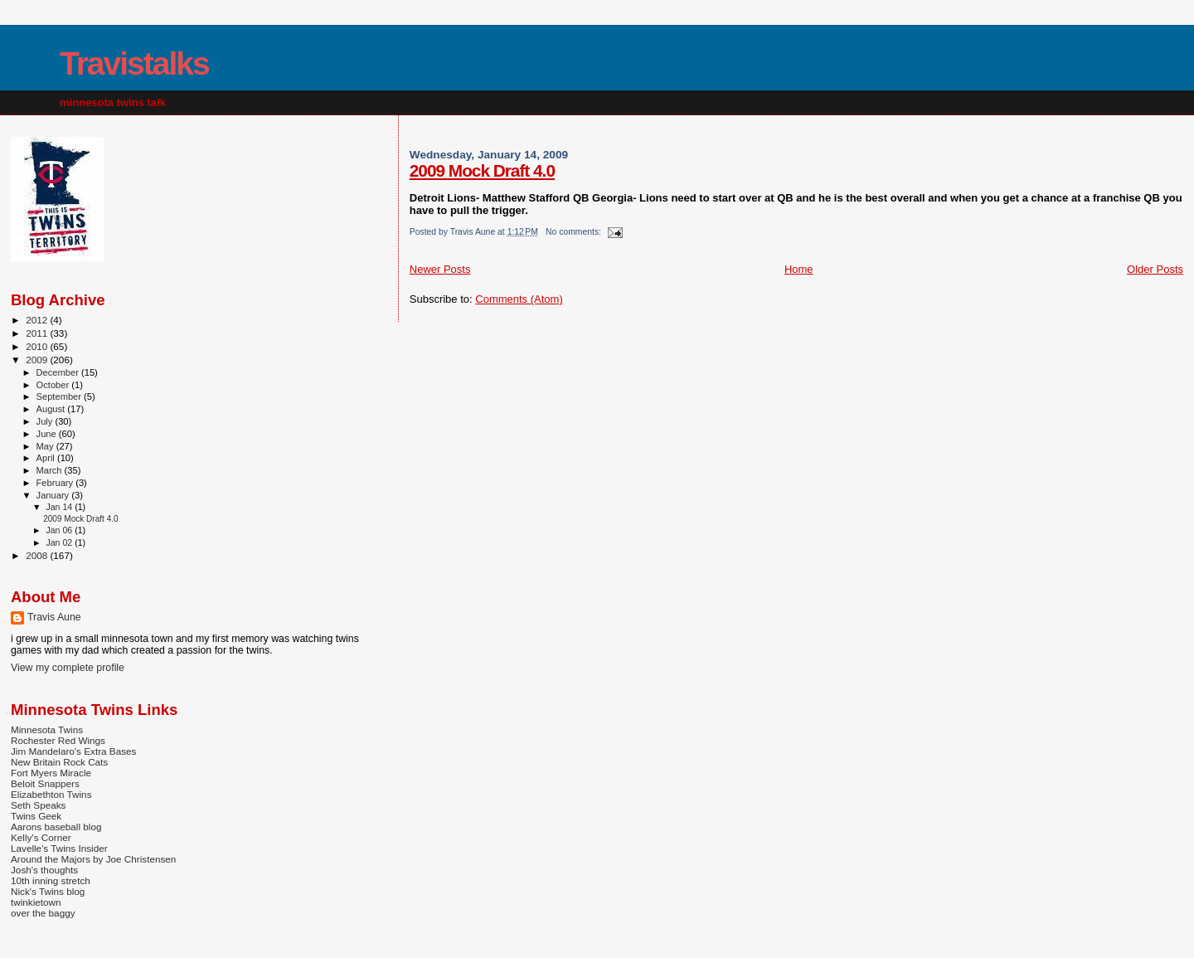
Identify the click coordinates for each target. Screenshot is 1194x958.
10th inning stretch (50, 880)
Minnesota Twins (47, 729)
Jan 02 (60, 542)
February (56, 483)
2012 (38, 319)
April (46, 458)
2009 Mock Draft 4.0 (482, 170)
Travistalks (134, 63)
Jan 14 (60, 507)
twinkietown (36, 902)
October (54, 385)
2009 (38, 359)
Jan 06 (60, 530)
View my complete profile (67, 668)
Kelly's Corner (41, 837)
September (60, 396)
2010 (38, 346)
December (58, 372)
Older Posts (1155, 269)
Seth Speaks (38, 805)
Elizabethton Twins (51, 794)
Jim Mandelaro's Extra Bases (73, 751)
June (47, 434)
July (46, 421)
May (46, 446)
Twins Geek (36, 815)
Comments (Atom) (518, 299)
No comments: (575, 231)
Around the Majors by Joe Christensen (93, 858)
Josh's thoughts (44, 869)
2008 (38, 555)
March (50, 470)
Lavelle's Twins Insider (59, 848)
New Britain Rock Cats (59, 761)
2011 (38, 333)
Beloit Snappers (45, 783)
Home (798, 269)
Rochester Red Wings (58, 740)
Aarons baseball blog (56, 826)
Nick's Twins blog (48, 891)
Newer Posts (440, 269)
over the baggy (43, 912)
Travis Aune (54, 617)
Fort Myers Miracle (51, 772)
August (52, 409)
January (54, 495)
